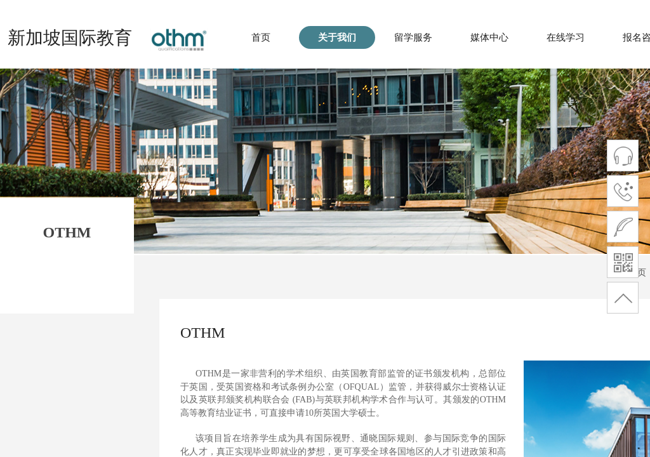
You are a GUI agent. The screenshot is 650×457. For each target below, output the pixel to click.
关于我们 (337, 37)
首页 (260, 37)
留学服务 (413, 37)
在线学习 (566, 37)
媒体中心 (489, 37)
